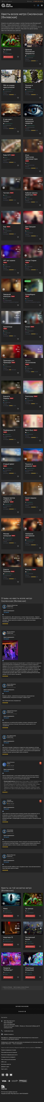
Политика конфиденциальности (9, 1054)
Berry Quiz (29, 430)
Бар (4, 227)
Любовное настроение (29, 535)
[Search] (34, 5)
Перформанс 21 (9, 430)
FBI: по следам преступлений (9, 86)
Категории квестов (6, 1064)
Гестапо (6, 193)
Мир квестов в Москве (22, 1006)
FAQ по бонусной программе (8, 1059)
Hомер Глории (30, 260)
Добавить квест (5, 1066)
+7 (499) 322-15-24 (38, 1)
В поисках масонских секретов (29, 121)
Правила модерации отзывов (8, 1050)
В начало (22, 1011)
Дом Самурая (30, 227)
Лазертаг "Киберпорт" (8, 969)
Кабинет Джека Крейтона (31, 194)
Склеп (27, 327)
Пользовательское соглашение (9, 1052)
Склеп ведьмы (30, 498)
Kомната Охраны (6, 397)
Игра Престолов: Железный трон (31, 157)
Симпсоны (29, 396)
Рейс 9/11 (7, 155)
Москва (29, 1)
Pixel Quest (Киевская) (29, 969)
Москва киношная (7, 535)
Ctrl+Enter (38, 1047)
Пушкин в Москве (29, 86)
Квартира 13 (8, 937)
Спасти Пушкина (6, 570)
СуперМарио (30, 294)
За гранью (7, 50)
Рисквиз (28, 569)
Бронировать (8, 56)
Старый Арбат (8, 464)
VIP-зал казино (9, 260)
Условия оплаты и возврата (8, 1057)
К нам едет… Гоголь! (8, 120)
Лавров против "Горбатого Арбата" (9, 500)
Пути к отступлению (30, 361)
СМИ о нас (3, 1061)
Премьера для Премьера (8, 361)
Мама (5, 909)
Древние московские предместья (30, 51)
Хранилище (7, 327)
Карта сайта (4, 1069)
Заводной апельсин (7, 295)
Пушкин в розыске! (29, 465)
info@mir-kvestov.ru (9, 1034)
